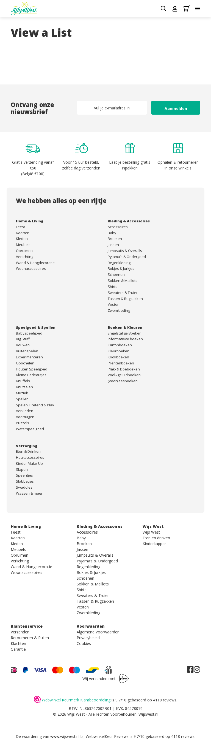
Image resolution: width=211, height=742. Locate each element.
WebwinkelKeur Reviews (107, 736)
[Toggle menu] (197, 8)
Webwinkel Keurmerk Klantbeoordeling (76, 700)
